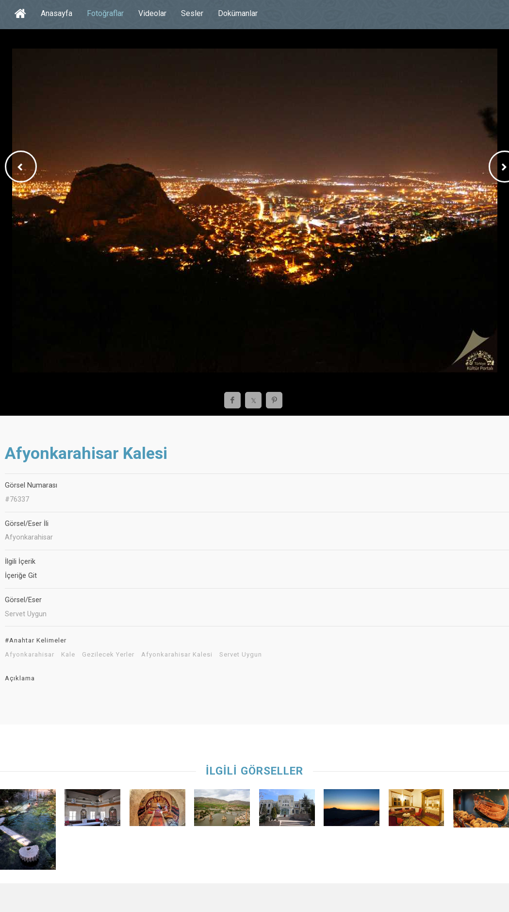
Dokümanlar (238, 13)
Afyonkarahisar (29, 654)
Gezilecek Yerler (108, 654)
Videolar (152, 13)
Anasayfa (56, 13)
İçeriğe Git (21, 576)
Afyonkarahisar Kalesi (177, 654)
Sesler (192, 13)
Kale (68, 654)
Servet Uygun (240, 654)
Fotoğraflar (105, 13)
